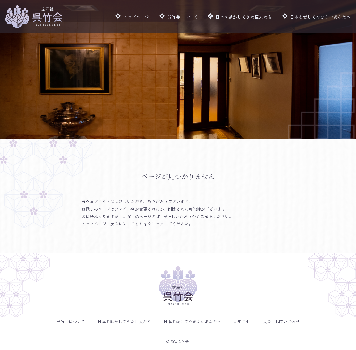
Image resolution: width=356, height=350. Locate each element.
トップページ (140, 17)
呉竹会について (185, 17)
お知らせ (242, 321)
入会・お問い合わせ (282, 321)
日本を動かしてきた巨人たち (244, 17)
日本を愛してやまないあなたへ (318, 17)
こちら (137, 223)
